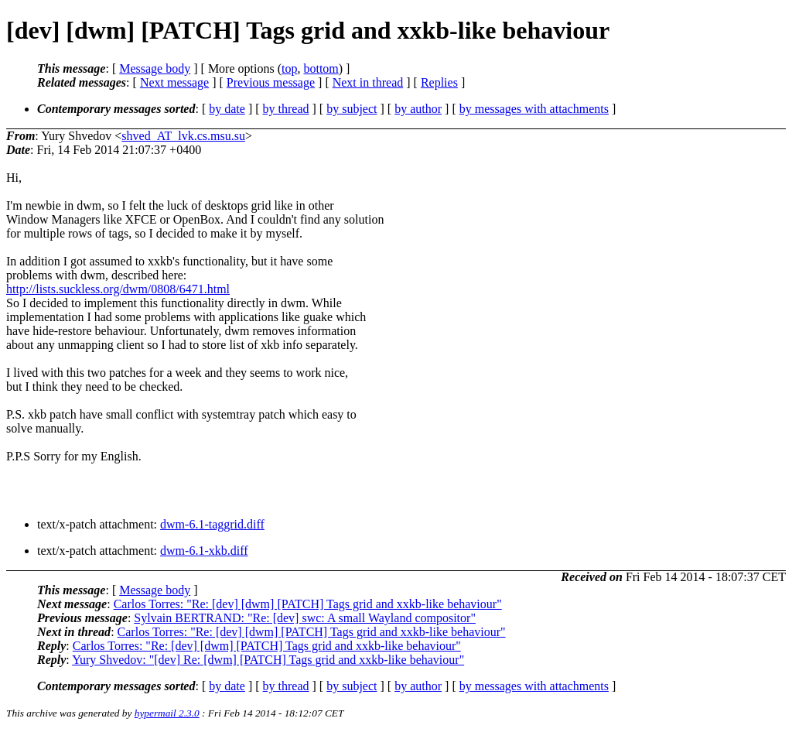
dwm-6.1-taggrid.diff (212, 524)
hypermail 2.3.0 (167, 713)
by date (227, 108)
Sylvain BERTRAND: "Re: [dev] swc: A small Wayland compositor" (305, 617)
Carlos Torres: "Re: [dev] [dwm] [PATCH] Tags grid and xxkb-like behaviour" (308, 604)
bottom (320, 68)
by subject (351, 108)
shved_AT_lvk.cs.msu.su (183, 135)
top (289, 68)
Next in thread (368, 82)
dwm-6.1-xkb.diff (204, 550)
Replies (439, 82)
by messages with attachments (534, 108)
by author (418, 108)
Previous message (271, 82)
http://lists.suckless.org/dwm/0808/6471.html (118, 289)
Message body (154, 68)
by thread (286, 108)
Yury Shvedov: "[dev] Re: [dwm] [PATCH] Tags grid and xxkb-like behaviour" (268, 659)
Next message (174, 82)
